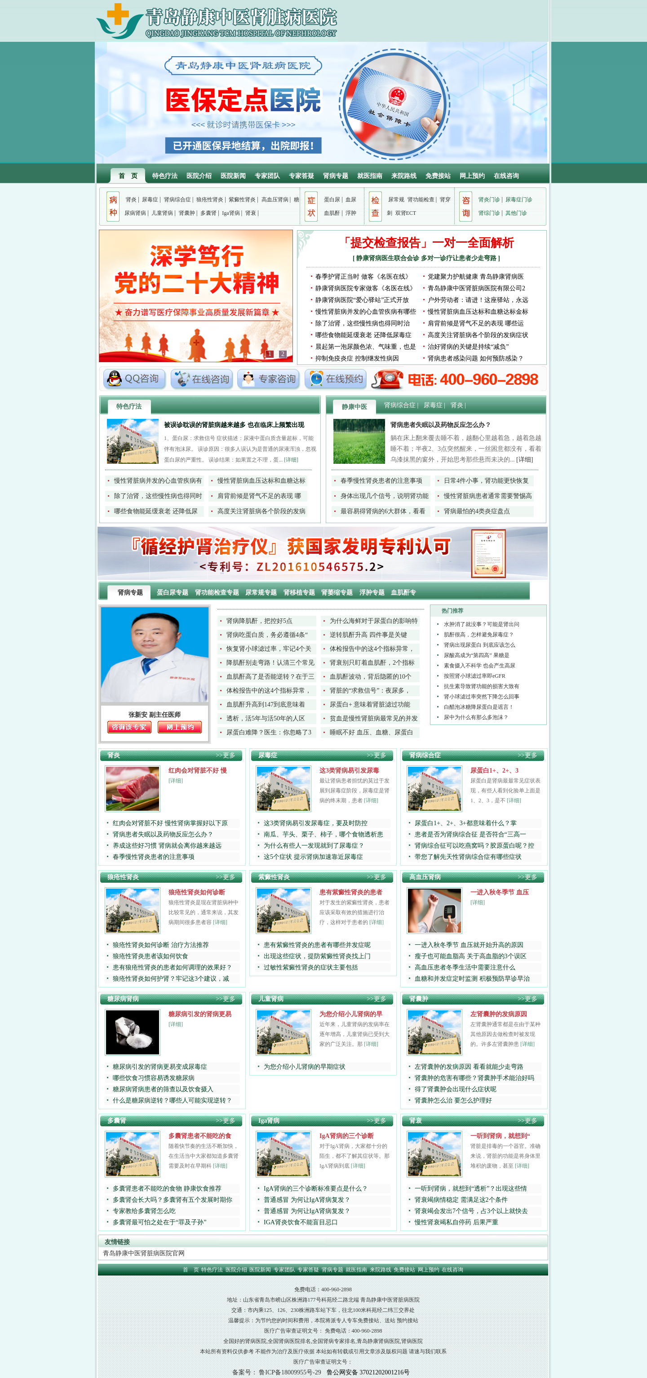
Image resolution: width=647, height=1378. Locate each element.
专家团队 (267, 176)
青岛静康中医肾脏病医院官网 (144, 1253)
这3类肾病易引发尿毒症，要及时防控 (316, 823)
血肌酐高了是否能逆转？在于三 (270, 676)
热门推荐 (452, 611)
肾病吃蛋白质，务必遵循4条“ (267, 634)
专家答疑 (301, 176)
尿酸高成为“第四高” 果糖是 (477, 655)
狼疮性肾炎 (209, 199)
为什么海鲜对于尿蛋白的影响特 (374, 621)
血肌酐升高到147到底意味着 (265, 704)
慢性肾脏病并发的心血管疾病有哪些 (365, 311)
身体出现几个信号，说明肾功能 (385, 496)
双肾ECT (406, 213)
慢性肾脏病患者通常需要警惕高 (488, 496)
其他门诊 (516, 213)
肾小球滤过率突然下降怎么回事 (481, 696)
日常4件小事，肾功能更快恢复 (486, 480)
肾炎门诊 (489, 199)
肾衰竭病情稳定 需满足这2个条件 (461, 1199)
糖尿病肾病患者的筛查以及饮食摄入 (163, 1089)
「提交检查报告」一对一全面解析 (426, 242)
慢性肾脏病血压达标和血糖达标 (261, 480)
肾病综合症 (177, 199)
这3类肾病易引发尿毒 (349, 770)
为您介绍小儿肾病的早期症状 (305, 1066)
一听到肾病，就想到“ (500, 1136)
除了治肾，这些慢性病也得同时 (158, 496)
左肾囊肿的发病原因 (498, 1014)
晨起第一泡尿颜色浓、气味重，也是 (365, 346)
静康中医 (354, 407)
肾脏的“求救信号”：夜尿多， (370, 690)
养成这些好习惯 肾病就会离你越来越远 (167, 845)
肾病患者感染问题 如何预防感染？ (476, 358)
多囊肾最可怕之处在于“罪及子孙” (159, 1222)
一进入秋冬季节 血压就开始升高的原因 (469, 945)
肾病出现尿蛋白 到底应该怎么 (479, 645)
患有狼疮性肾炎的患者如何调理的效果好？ (172, 967)
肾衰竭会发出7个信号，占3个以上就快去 (471, 1211)
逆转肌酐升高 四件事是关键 (368, 634)
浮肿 (351, 213)
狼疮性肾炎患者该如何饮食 (150, 956)
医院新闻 (233, 176)
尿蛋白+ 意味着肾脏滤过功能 (370, 704)
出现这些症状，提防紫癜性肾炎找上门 (317, 956)
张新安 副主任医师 (155, 714)
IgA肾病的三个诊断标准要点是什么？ (316, 1188)
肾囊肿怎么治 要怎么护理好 (453, 1100)
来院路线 (404, 176)
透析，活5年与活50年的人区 (265, 718)
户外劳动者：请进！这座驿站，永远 (478, 300)
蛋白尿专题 (173, 592)
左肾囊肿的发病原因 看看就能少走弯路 (469, 1066)
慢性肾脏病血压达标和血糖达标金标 (478, 311)
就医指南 (369, 176)
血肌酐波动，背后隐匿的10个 (371, 676)
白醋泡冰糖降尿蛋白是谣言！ (479, 707)
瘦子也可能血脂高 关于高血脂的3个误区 (471, 956)
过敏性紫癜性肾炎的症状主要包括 (311, 967)
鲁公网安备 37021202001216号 (368, 1372)
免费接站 (438, 176)
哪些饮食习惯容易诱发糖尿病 (154, 1078)
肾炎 (131, 199)
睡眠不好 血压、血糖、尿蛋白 (371, 732)
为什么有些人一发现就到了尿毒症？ (314, 845)
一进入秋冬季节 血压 (499, 892)
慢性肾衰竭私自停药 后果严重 (456, 1222)
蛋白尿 (332, 199)
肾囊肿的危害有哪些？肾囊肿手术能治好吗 (474, 1078)
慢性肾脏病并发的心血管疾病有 (158, 480)
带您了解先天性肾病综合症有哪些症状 (468, 856)
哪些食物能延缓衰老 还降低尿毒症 (363, 335)
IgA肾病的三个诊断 (346, 1136)
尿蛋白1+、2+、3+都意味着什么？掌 (466, 823)
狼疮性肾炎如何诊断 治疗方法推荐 (161, 945)
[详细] (291, 460)
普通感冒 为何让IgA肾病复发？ (307, 1199)
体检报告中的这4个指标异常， (372, 648)
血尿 (351, 199)
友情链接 (117, 1242)
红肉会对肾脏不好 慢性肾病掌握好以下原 (170, 823)
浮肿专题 (372, 592)
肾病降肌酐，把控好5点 (259, 621)
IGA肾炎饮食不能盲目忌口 (301, 1222)
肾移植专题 (300, 592)
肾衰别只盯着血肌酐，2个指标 (372, 662)
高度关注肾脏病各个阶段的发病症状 (478, 335)
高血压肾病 (274, 199)
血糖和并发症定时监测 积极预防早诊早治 (472, 978)
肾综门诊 (489, 213)
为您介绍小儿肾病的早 (350, 1014)
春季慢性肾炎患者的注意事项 (381, 480)
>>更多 (225, 755)
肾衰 (250, 213)
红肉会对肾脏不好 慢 (197, 770)
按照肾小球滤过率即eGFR (474, 676)
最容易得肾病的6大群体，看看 (383, 511)
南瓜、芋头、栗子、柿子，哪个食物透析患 (323, 834)
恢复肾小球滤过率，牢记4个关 (268, 648)
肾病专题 (335, 176)
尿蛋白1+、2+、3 (494, 770)
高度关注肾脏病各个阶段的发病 (261, 511)
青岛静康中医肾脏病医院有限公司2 (476, 288)
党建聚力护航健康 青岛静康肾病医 (476, 276)
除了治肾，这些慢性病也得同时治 (362, 323)
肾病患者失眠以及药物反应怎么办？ (440, 425)
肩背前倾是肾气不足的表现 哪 (259, 496)
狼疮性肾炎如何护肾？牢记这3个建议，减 (171, 978)
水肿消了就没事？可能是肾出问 (481, 624)
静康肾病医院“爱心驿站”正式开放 (362, 300)
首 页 (128, 176)
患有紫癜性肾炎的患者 (350, 892)
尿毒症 (150, 199)
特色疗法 (164, 176)
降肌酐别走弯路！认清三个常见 (270, 662)
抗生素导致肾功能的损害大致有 (481, 686)
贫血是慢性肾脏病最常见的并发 (374, 718)
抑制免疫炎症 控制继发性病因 (357, 358)
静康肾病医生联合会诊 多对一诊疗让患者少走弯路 (427, 258)
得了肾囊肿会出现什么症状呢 (455, 1089)
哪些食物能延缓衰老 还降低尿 (156, 511)
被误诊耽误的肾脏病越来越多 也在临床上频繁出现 (234, 425)
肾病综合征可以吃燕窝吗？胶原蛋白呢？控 (474, 845)
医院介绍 (199, 176)
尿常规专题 (262, 592)
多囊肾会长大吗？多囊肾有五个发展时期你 (172, 1199)
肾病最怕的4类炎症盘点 (477, 511)
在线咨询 (506, 176)
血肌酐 (332, 213)
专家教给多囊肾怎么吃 (144, 1211)
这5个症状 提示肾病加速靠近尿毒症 (313, 856)
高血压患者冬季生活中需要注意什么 (465, 967)
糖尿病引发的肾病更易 (199, 1014)
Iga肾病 (230, 213)
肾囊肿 (187, 213)
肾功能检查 (421, 199)
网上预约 (472, 176)
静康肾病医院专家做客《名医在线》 (365, 288)
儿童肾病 (162, 213)
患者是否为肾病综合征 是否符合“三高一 (470, 834)
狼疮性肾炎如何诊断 (196, 892)
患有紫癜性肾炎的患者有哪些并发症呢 (317, 945)
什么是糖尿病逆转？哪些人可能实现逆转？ (172, 1100)
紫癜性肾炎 (242, 199)
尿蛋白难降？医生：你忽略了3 (268, 732)
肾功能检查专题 (218, 592)
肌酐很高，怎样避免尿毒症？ (479, 634)
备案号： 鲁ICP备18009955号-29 (276, 1372)
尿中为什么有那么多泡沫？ (476, 717)
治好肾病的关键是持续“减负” (468, 346)
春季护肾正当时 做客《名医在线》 (363, 276)
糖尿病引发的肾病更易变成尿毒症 (160, 1066)
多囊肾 (208, 213)
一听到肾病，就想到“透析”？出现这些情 (471, 1188)
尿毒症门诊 (518, 199)
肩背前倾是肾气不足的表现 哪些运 (476, 323)
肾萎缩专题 (338, 592)
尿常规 (396, 199)
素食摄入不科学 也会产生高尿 (479, 665)
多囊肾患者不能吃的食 (199, 1136)
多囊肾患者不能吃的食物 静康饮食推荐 (167, 1188)
